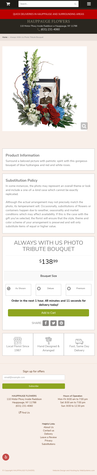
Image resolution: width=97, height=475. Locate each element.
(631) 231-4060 (48, 29)
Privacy (48, 440)
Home (4, 37)
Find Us (24, 412)
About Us (49, 427)
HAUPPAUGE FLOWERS (48, 21)
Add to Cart (48, 312)
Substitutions (48, 444)
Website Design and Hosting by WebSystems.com (74, 470)
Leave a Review (48, 437)
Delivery (48, 433)
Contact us (48, 430)
